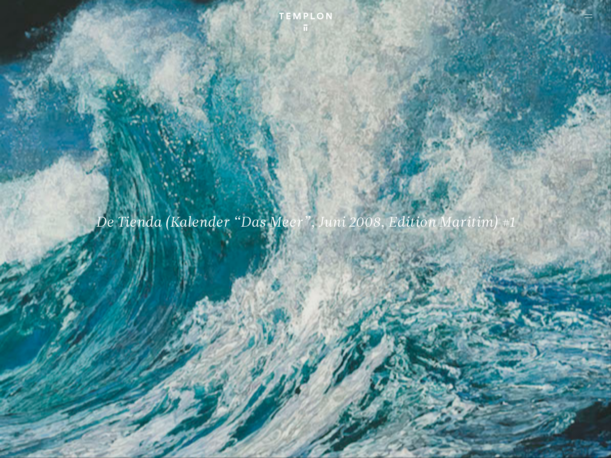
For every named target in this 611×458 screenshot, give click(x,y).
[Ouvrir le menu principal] (588, 16)
